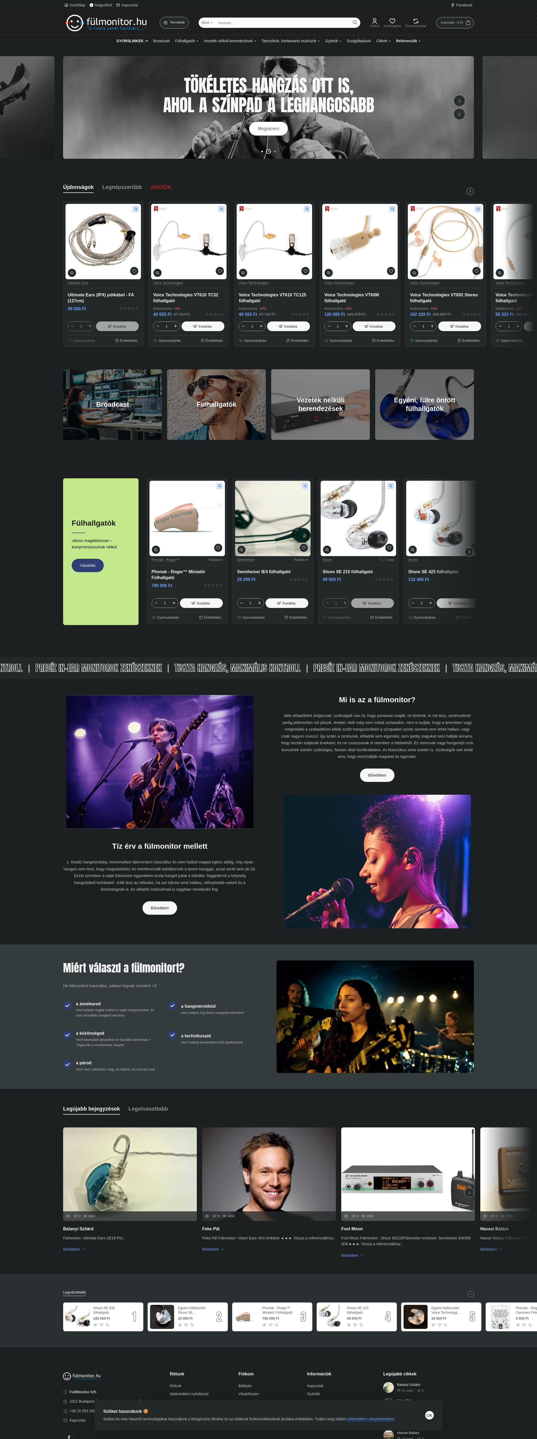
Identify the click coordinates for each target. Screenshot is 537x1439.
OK (429, 1415)
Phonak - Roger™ (165, 560)
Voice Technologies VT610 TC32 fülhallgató (185, 298)
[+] (90, 326)
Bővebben (160, 908)
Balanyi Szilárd (78, 1229)
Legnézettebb (74, 1292)
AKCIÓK (160, 187)
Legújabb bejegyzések (91, 1109)
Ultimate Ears (78, 283)
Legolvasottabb (148, 1109)
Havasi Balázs (494, 1229)
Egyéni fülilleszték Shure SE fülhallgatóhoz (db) (192, 1310)
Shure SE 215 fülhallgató (348, 571)
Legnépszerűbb (122, 187)
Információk (319, 1374)
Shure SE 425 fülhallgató (433, 571)
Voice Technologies (168, 283)
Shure (327, 560)
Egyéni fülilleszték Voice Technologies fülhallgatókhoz (446, 1310)
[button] (459, 114)
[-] (72, 326)
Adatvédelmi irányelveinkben (370, 1419)
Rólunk (177, 1374)
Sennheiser (246, 560)
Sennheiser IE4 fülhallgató (264, 571)
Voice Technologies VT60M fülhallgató (351, 298)
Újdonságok (78, 187)
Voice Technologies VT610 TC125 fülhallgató (272, 298)
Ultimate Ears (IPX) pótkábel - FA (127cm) (101, 298)
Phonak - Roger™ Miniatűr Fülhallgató (178, 574)
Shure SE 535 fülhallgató (104, 1310)
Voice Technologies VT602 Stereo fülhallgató (444, 298)
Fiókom (246, 1374)
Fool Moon (352, 1229)
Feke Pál (211, 1229)
